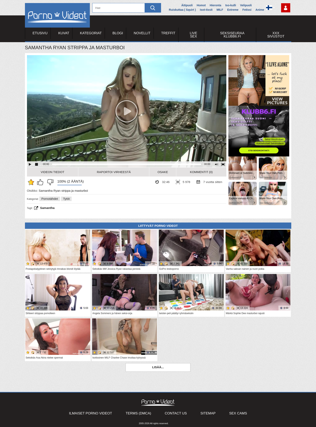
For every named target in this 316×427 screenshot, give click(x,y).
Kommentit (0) (201, 172)
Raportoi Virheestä (114, 172)
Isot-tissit (206, 9)
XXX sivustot (276, 34)
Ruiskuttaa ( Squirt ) (182, 9)
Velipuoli (246, 5)
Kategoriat (91, 33)
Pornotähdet (49, 198)
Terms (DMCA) (138, 413)
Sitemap (208, 413)
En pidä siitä (49, 182)
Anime (260, 9)
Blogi (117, 33)
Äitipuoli (187, 5)
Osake (163, 172)
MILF (220, 9)
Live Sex (193, 34)
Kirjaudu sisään (285, 7)
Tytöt (66, 198)
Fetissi (246, 9)
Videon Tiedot (52, 172)
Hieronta (215, 5)
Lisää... (158, 367)
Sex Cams (238, 413)
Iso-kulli (230, 5)
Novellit (142, 33)
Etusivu (40, 33)
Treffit (168, 33)
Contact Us (176, 413)
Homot (201, 5)
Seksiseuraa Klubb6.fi (232, 34)
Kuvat (63, 33)
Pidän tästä (41, 182)
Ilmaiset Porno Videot (90, 413)
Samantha (47, 208)
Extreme (232, 9)
